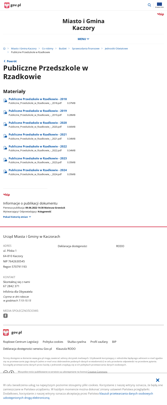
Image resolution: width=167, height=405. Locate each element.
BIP (114, 342)
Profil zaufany (99, 342)
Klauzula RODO (66, 349)
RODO (120, 246)
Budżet (63, 48)
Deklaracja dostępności (72, 246)
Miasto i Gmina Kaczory (83, 24)
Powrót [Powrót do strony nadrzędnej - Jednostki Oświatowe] (12, 61)
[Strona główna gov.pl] (12, 5)
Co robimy (47, 48)
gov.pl (12, 332)
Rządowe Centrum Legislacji (20, 342)
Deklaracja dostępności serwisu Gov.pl (27, 349)
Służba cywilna (76, 342)
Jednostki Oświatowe (116, 48)
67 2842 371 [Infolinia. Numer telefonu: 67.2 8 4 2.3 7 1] (11, 286)
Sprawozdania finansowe (85, 48)
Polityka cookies (53, 342)
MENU (83, 39)
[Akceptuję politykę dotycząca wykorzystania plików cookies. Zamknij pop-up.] (157, 380)
